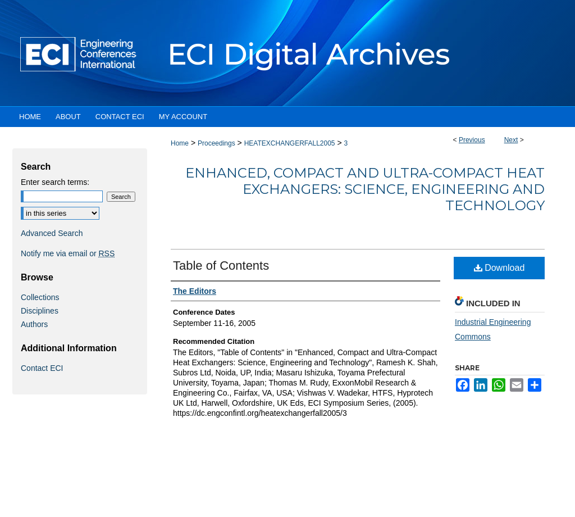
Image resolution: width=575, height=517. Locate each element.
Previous (472, 140)
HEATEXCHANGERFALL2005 (289, 143)
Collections (40, 297)
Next (511, 140)
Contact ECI (42, 368)
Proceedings (216, 143)
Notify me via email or (68, 253)
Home (180, 143)
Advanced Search (52, 233)
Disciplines (39, 310)
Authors (34, 324)
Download (499, 268)
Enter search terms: (55, 182)
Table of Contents (221, 265)
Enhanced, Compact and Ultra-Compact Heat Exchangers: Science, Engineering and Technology (365, 189)
